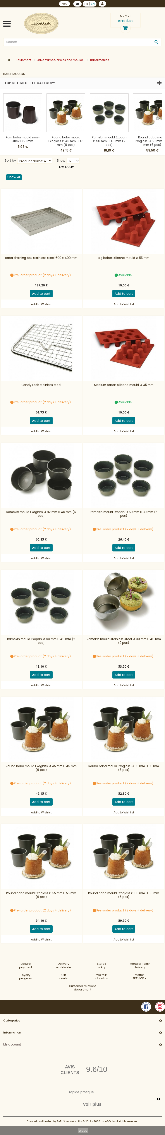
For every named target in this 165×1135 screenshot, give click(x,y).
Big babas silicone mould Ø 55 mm (123, 258)
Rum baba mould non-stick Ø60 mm (23, 139)
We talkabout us (101, 976)
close (83, 1130)
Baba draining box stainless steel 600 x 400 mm (41, 258)
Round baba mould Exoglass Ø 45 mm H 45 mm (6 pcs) (65, 141)
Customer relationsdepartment (82, 988)
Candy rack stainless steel (41, 385)
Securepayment (25, 965)
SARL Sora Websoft (68, 1121)
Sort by (10, 160)
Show (61, 160)
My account (12, 1044)
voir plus (92, 1104)
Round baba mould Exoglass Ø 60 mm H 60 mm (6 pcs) (123, 895)
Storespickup (101, 965)
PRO (64, 3)
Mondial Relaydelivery (140, 965)
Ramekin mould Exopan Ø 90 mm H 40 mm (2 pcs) (109, 141)
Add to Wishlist (41, 304)
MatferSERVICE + (139, 976)
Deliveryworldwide (63, 965)
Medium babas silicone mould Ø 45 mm (123, 385)
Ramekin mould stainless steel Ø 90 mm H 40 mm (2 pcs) (124, 641)
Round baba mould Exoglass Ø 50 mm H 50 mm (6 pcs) (123, 768)
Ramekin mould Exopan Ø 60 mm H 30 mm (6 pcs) (124, 514)
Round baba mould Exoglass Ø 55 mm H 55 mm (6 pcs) (41, 895)
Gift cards (63, 976)
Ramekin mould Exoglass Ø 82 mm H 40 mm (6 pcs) (41, 514)
